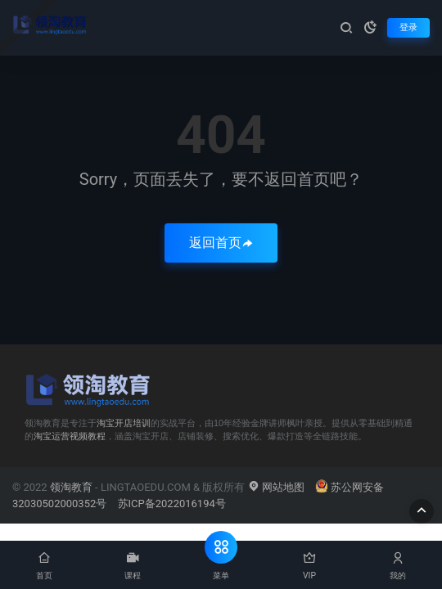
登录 (408, 27)
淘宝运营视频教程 (70, 436)
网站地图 (276, 487)
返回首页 (221, 242)
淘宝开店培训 (124, 423)
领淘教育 (71, 487)
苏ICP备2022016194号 (172, 503)
